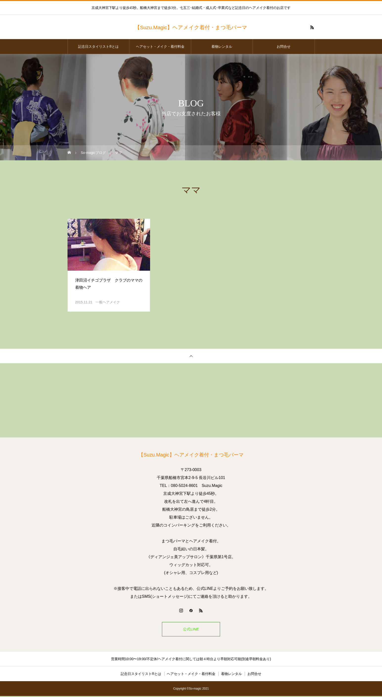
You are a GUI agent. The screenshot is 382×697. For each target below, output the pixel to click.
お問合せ (284, 46)
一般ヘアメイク (108, 302)
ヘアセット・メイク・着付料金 (160, 46)
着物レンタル (221, 46)
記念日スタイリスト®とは (98, 46)
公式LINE (191, 629)
